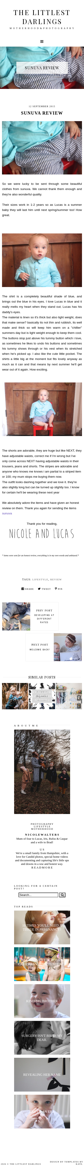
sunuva (7, 513)
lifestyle (40, 579)
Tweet (44, 588)
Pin (58, 588)
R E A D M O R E (41, 867)
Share (28, 588)
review (56, 579)
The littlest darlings (42, 17)
